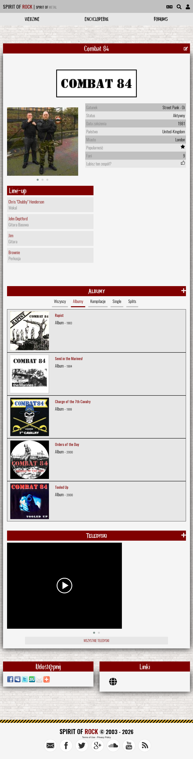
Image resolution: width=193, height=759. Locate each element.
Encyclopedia (96, 19)
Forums (161, 19)
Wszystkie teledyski (96, 640)
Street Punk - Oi (174, 107)
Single (117, 301)
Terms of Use (88, 737)
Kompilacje (98, 301)
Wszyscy (60, 301)
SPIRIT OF (17, 6)
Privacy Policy (104, 737)
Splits (132, 301)
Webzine (32, 19)
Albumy (78, 301)
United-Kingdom (173, 131)
